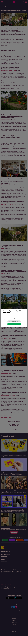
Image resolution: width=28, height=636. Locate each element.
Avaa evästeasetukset (14, 321)
